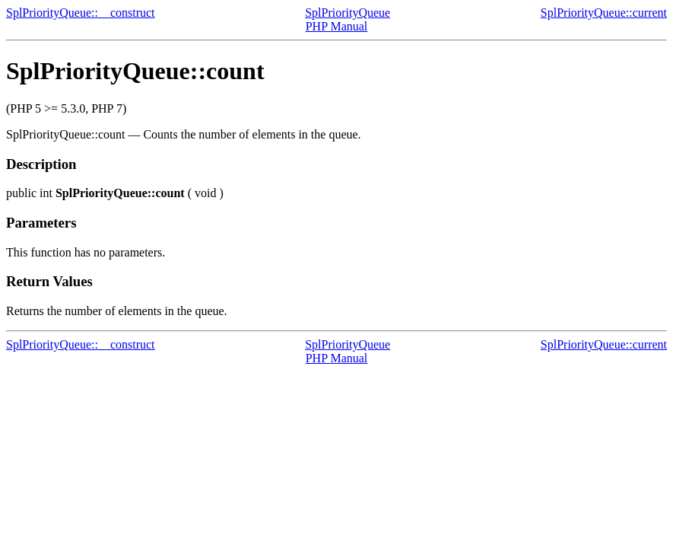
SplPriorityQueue (347, 12)
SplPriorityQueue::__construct (80, 12)
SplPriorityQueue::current (604, 12)
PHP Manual (337, 26)
